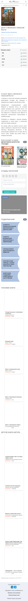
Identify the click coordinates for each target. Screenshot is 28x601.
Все (25, 142)
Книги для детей (8, 38)
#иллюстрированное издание (11, 40)
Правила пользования (14, 593)
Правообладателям (14, 595)
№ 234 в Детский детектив (19, 38)
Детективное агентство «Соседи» (13, 43)
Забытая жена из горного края (11, 209)
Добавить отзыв (9, 192)
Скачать (24, 53)
